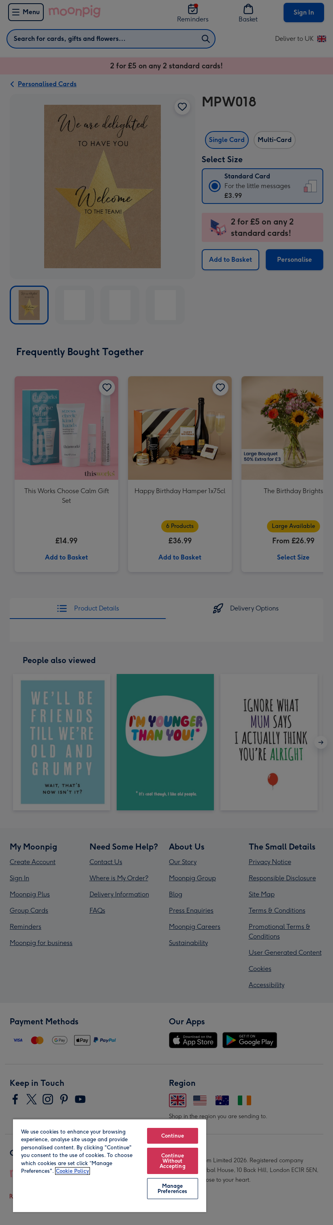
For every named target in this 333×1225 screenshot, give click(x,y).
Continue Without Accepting (173, 1161)
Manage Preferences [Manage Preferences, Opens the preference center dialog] (172, 1188)
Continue (172, 1136)
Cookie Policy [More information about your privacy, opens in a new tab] (72, 1171)
